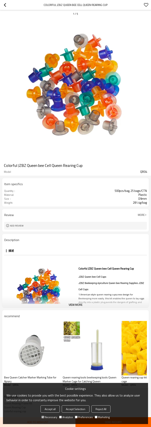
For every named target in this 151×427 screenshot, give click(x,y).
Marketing (102, 417)
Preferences (84, 417)
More (141, 215)
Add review (17, 225)
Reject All (101, 409)
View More (75, 305)
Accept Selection (75, 409)
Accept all (50, 409)
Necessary (49, 417)
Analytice (66, 417)
